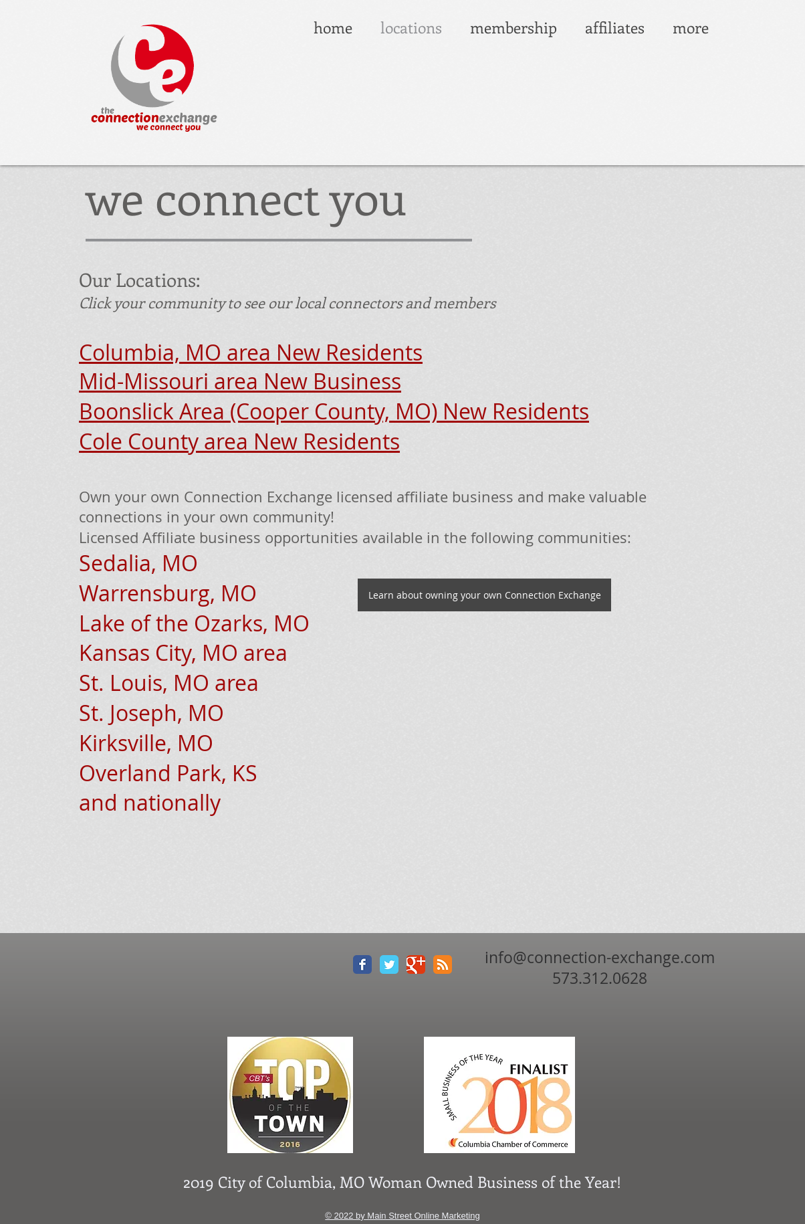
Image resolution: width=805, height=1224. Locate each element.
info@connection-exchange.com (600, 957)
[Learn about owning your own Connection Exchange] (484, 595)
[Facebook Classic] (362, 964)
